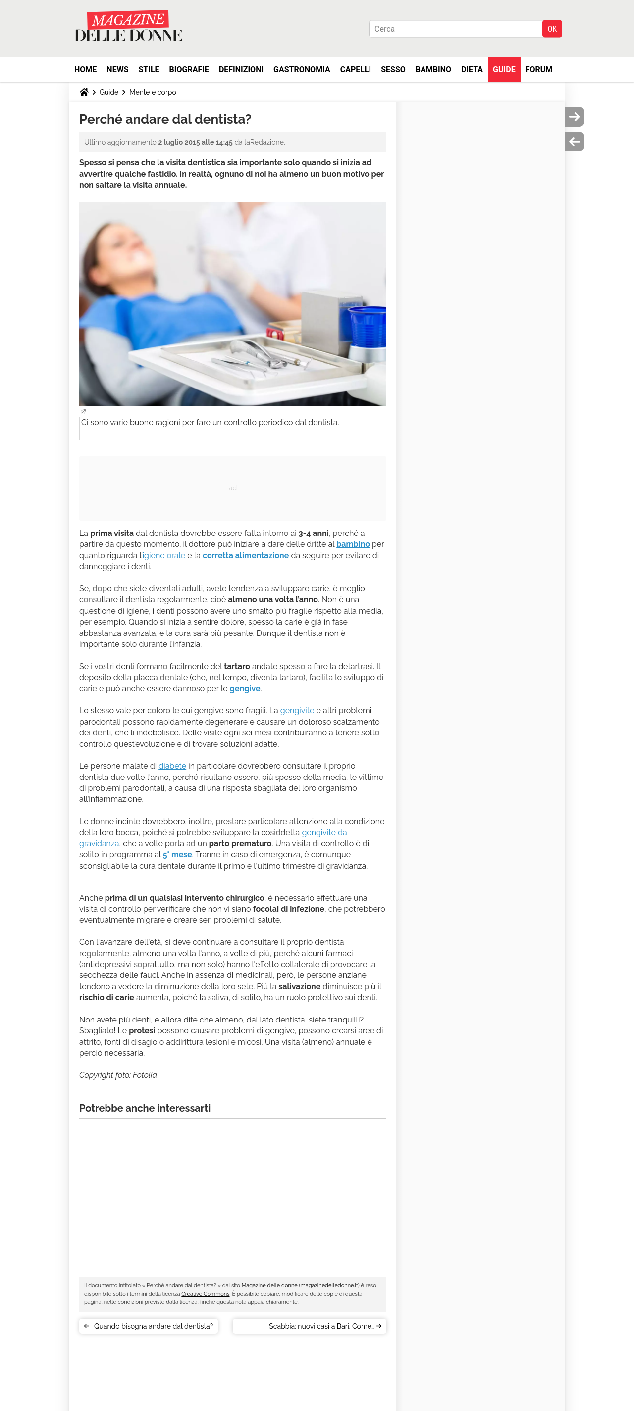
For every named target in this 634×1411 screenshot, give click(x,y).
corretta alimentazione (246, 555)
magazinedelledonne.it (329, 1285)
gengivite (297, 710)
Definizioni (241, 69)
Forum (539, 69)
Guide (504, 69)
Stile (148, 69)
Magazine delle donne (270, 1285)
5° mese (177, 854)
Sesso (393, 69)
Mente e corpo (152, 92)
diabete (172, 766)
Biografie (189, 69)
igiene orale (164, 555)
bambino (353, 544)
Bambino (433, 69)
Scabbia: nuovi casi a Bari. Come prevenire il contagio (320, 1328)
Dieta (472, 69)
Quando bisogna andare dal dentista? (153, 1326)
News (117, 69)
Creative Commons (205, 1294)
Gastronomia (301, 69)
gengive (245, 688)
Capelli (355, 69)
